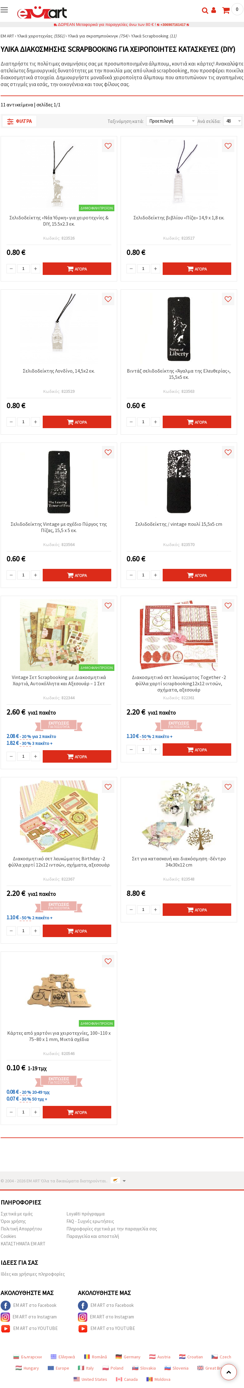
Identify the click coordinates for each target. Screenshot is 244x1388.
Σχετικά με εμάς (17, 1214)
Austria (159, 1357)
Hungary (27, 1368)
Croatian (191, 1357)
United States (90, 1379)
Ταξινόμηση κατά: (126, 121)
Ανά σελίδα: (209, 121)
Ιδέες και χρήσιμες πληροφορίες (33, 1274)
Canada (127, 1379)
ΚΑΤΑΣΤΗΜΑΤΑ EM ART (23, 1244)
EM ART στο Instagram (29, 1317)
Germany (128, 1357)
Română (95, 1357)
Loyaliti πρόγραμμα (85, 1214)
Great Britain (213, 1368)
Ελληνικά (62, 1357)
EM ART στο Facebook (28, 1306)
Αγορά (77, 268)
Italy (86, 1368)
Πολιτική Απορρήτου (21, 1229)
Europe (58, 1368)
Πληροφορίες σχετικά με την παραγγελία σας (111, 1229)
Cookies (8, 1236)
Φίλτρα (19, 121)
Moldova (158, 1379)
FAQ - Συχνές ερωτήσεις (90, 1221)
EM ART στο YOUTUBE (29, 1329)
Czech (221, 1357)
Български (27, 1357)
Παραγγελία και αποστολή (92, 1236)
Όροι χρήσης (13, 1221)
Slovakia (144, 1368)
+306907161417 (173, 24)
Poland (113, 1368)
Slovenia (177, 1368)
